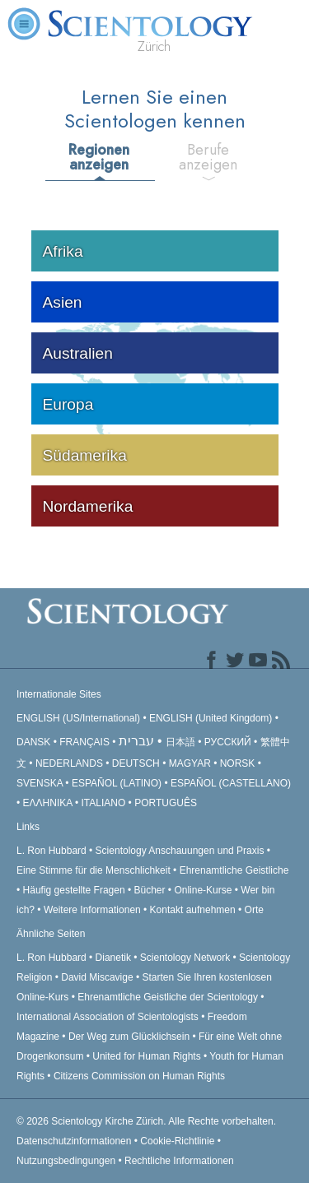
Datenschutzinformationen (73, 1141)
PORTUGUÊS (165, 803)
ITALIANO (103, 803)
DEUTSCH (136, 763)
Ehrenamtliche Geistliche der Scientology (167, 997)
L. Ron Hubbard (51, 850)
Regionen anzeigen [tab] (98, 157)
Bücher (150, 890)
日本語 (180, 742)
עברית (136, 741)
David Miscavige (97, 977)
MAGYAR (190, 763)
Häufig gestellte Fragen (74, 890)
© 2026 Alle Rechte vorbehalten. (146, 1121)
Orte (254, 910)
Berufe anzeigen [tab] (208, 157)
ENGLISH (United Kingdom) (210, 718)
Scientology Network (185, 957)
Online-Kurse (204, 890)
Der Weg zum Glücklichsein (129, 1036)
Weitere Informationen (92, 910)
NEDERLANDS (69, 763)
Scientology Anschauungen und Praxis (180, 850)
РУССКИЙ (227, 742)
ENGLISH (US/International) (78, 718)
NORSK (237, 763)
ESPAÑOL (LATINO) (117, 783)
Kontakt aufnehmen (193, 910)
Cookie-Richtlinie (177, 1141)
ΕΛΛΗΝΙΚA (48, 803)
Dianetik (113, 957)
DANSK (33, 742)
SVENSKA (39, 783)
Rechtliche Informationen (179, 1161)
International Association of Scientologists (107, 1017)
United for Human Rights (148, 1056)
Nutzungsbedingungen (65, 1161)
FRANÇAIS (84, 742)
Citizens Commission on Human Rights (139, 1076)
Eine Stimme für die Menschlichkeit (93, 870)
